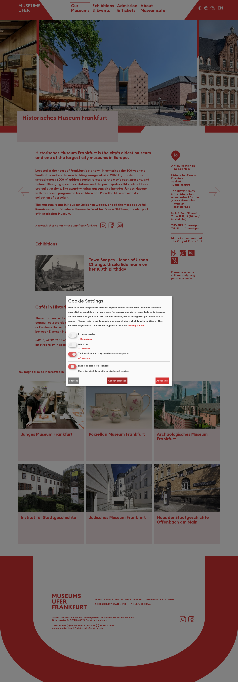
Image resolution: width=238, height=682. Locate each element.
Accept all (162, 380)
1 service (84, 348)
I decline (73, 380)
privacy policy (136, 325)
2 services (85, 339)
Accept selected (117, 380)
